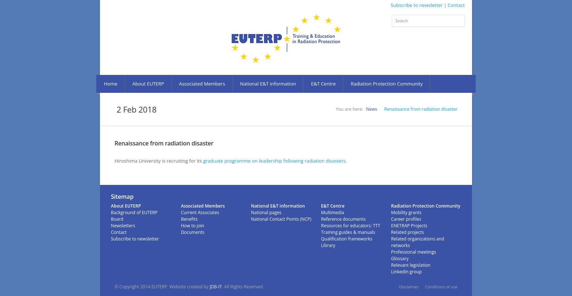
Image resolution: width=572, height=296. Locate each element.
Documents (192, 232)
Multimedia (332, 212)
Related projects (407, 232)
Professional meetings (413, 252)
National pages (266, 212)
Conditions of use (441, 286)
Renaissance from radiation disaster (420, 109)
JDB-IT (216, 287)
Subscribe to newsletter (417, 5)
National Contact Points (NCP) (281, 219)
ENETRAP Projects (409, 226)
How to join (192, 226)
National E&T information (268, 83)
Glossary (400, 258)
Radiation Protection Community (386, 83)
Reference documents (343, 219)
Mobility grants (406, 212)
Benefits (189, 219)
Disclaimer (409, 286)
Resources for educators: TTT (350, 226)
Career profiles (406, 219)
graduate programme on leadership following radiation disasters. (275, 161)
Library (328, 245)
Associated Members (202, 83)
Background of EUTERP (134, 212)
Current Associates (200, 212)
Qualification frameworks (346, 239)
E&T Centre (323, 83)
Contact (456, 5)
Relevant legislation (410, 265)
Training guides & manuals (348, 232)
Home (110, 83)
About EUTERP (148, 83)
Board (117, 219)
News (371, 109)
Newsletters (123, 226)
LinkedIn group (406, 272)
